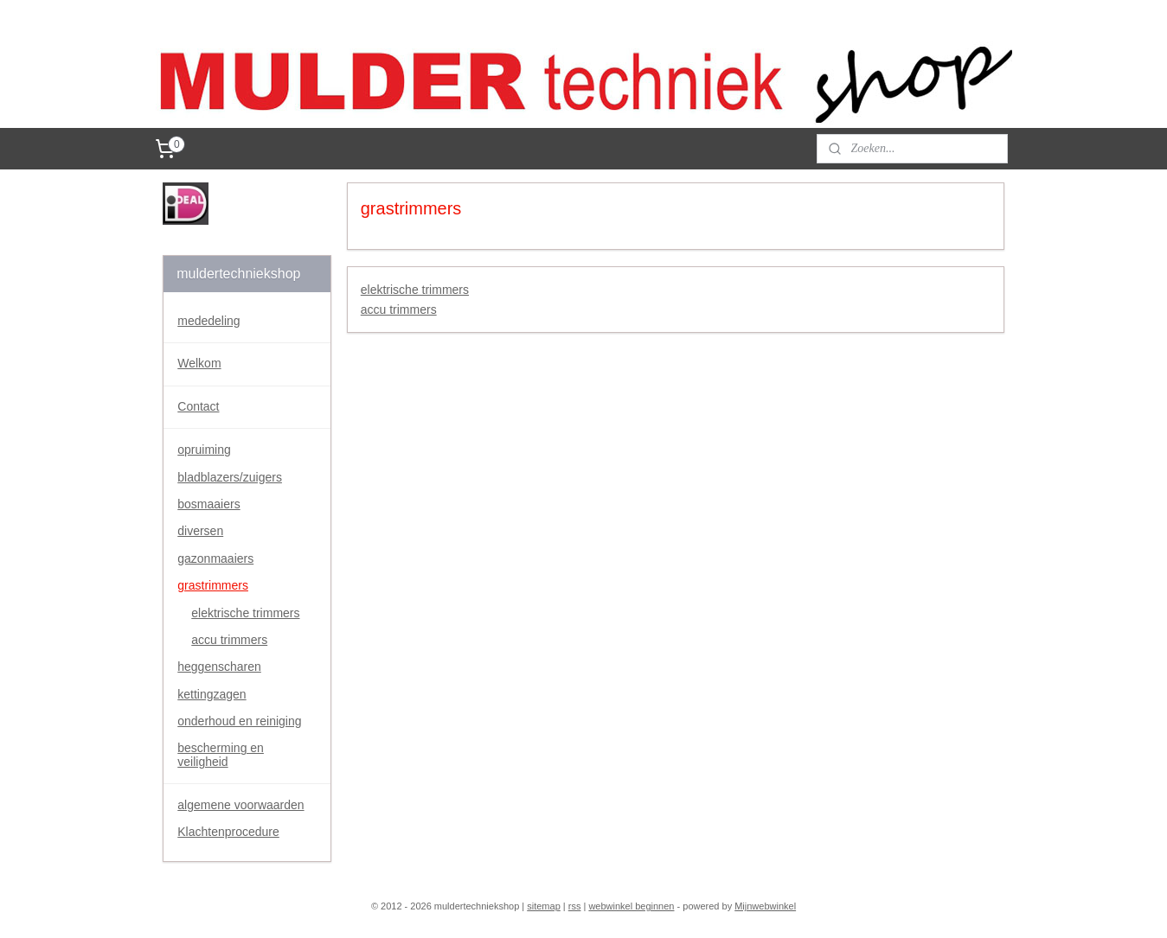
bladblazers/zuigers (229, 477)
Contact (198, 406)
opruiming (203, 449)
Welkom (199, 363)
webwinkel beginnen (631, 906)
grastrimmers (212, 585)
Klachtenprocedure (228, 832)
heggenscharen (219, 666)
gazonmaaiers (215, 558)
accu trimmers (398, 309)
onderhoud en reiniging (239, 721)
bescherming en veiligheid (220, 754)
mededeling (208, 321)
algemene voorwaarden (240, 805)
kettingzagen (211, 694)
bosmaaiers (208, 504)
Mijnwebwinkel (765, 906)
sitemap (544, 906)
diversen (200, 531)
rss (574, 906)
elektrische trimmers (414, 290)
